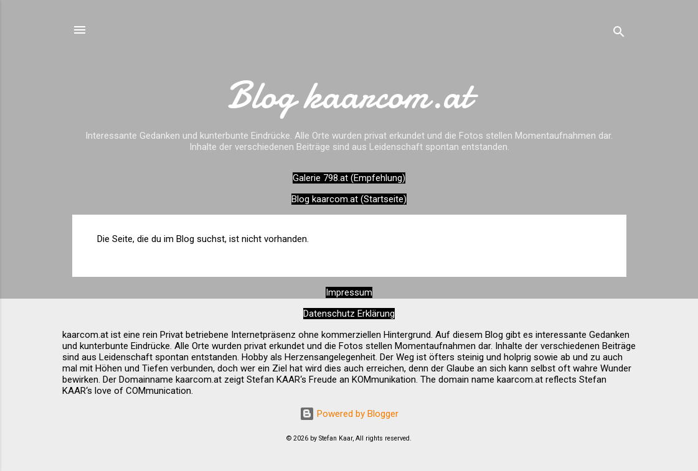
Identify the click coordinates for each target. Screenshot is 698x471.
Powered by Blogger (349, 413)
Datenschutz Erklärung (349, 313)
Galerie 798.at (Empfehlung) (349, 178)
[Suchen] (618, 34)
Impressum (349, 292)
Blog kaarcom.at (349, 95)
